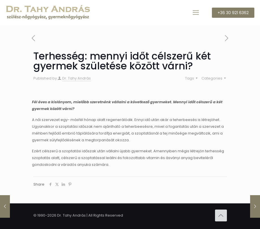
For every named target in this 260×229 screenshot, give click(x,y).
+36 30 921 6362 (233, 13)
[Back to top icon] (221, 215)
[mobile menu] (196, 12)
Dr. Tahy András (76, 78)
